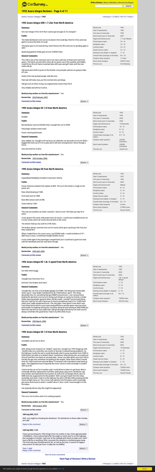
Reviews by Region (126, 2)
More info (61, 470)
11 (127, 17)
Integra (37, 17)
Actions (84, 101)
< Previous (106, 17)
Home (24, 17)
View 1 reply (27, 448)
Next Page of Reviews (70, 459)
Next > (130, 17)
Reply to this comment (32, 424)
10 (125, 17)
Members (113, 2)
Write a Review (96, 2)
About (106, 2)
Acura (30, 17)
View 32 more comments (55, 455)
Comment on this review (31, 101)
